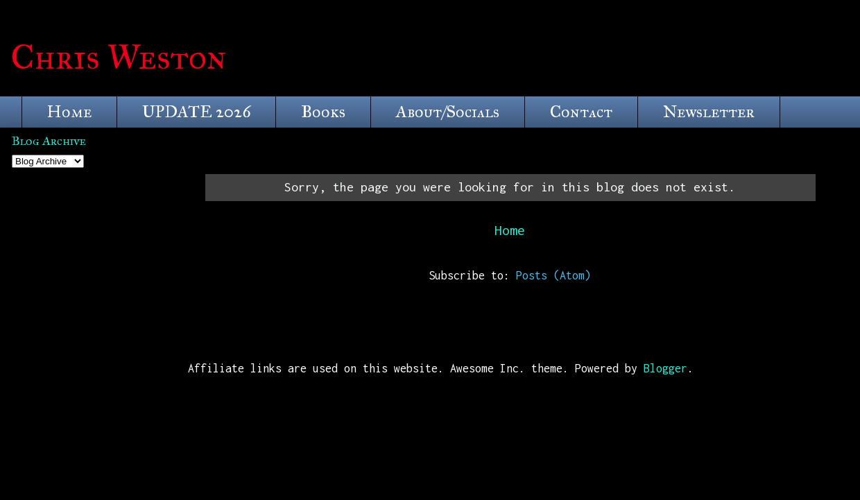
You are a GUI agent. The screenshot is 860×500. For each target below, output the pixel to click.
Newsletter (709, 111)
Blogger (665, 368)
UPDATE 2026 (196, 111)
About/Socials (447, 111)
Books (323, 111)
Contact (581, 111)
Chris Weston (119, 57)
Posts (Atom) (553, 275)
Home (69, 111)
